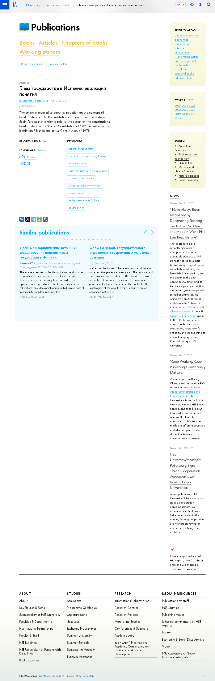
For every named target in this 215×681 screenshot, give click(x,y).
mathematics (182, 65)
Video (166, 646)
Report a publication (32, 64)
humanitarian (182, 52)
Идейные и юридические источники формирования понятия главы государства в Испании (48, 252)
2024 (185, 105)
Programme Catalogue (82, 608)
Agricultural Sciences (183, 148)
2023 (192, 105)
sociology (180, 69)
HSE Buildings (28, 643)
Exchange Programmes (81, 628)
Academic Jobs (124, 635)
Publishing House (173, 615)
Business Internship (79, 656)
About (25, 594)
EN (183, 4)
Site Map (88, 676)
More (178, 118)
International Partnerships (36, 628)
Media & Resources (179, 594)
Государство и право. (31, 101)
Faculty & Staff (29, 635)
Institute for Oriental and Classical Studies (187, 309)
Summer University (79, 635)
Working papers (39, 51)
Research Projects (126, 615)
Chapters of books (85, 42)
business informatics (187, 35)
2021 (185, 110)
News (174, 196)
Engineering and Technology (186, 156)
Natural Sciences (189, 175)
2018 (185, 114)
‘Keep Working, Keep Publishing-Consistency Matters (188, 367)
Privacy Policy (73, 676)
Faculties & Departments (35, 622)
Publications (55, 27)
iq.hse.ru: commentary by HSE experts (181, 623)
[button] (64, 239)
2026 (190, 100)
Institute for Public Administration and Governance (185, 391)
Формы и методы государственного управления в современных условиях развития (119, 252)
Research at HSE (59, 64)
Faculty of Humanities (183, 316)
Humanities (185, 163)
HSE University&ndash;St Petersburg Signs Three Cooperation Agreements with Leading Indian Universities (185, 471)
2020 (192, 110)
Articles (48, 42)
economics (181, 39)
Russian (42, 150)
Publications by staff (175, 601)
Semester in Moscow (81, 650)
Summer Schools (78, 643)
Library (166, 632)
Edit (204, 674)
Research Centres (126, 608)
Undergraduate (77, 615)
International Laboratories (132, 601)
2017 (192, 114)
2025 (178, 105)
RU (178, 4)
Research (123, 594)
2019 (178, 114)
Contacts (44, 676)
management (188, 61)
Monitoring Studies (127, 622)
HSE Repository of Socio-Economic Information (179, 655)
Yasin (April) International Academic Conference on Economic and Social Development (132, 648)
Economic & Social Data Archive (183, 639)
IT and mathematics (186, 57)
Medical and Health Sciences (184, 169)
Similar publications (44, 232)
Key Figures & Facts (32, 608)
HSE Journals (170, 608)
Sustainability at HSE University (39, 615)
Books (26, 42)
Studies (74, 594)
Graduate (73, 622)
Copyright (58, 676)
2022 (178, 110)
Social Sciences (188, 180)
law (177, 61)
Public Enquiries (29, 660)
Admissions (74, 601)
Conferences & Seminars (131, 628)
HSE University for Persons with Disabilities (40, 651)
